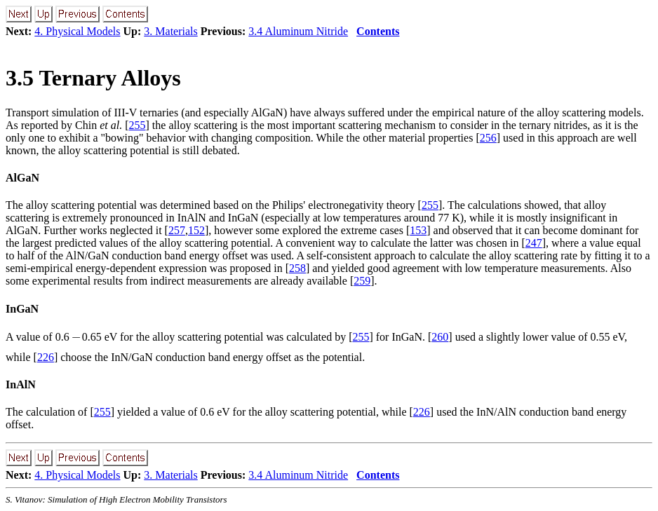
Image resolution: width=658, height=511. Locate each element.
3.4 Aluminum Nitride (298, 31)
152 (196, 230)
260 (439, 337)
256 (488, 138)
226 (45, 357)
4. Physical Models (77, 31)
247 (533, 243)
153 (418, 230)
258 (297, 268)
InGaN (22, 309)
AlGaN (22, 178)
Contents (377, 31)
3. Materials (170, 31)
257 (176, 230)
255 (137, 125)
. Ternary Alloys (93, 77)
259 (362, 281)
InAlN (21, 384)
